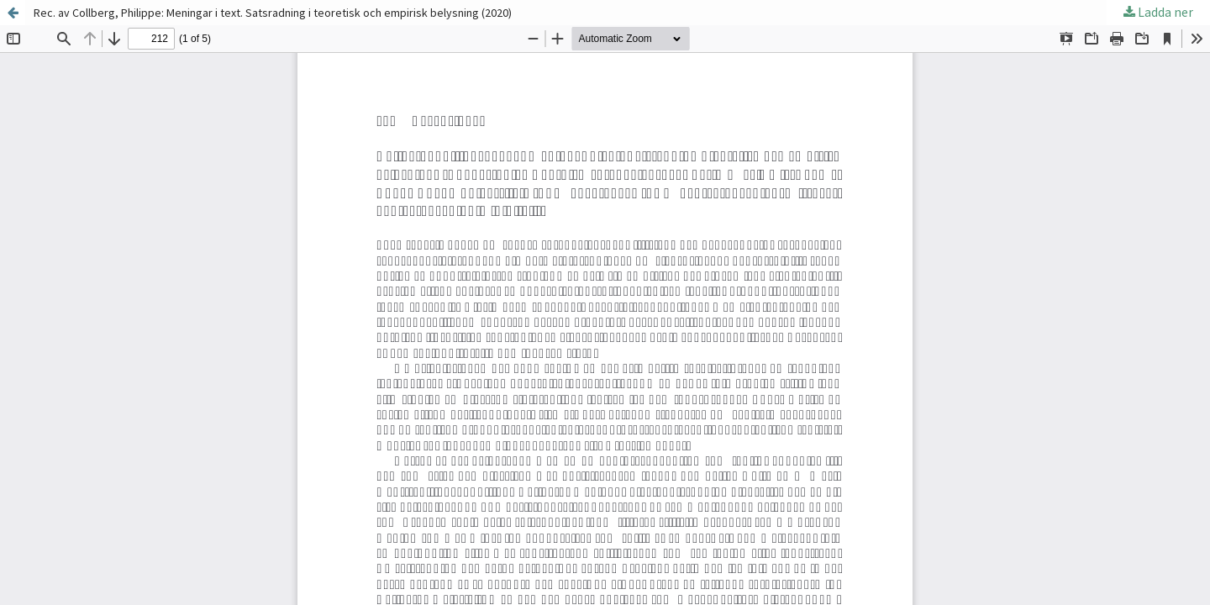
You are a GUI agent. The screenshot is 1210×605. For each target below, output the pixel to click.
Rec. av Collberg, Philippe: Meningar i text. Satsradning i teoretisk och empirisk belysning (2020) (273, 12)
